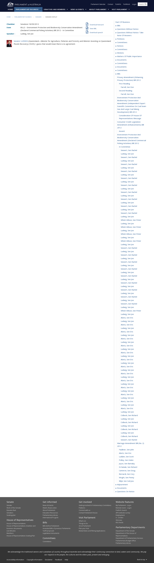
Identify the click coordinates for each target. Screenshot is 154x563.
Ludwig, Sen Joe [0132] (127, 230)
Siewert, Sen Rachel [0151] (129, 297)
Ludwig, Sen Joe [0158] (127, 321)
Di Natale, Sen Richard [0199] (128, 467)
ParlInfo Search (121, 510)
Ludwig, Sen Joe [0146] (127, 279)
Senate (9, 505)
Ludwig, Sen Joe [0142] (127, 265)
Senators (10, 513)
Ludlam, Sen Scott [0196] (126, 456)
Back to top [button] (142, 560)
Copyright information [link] (34, 560)
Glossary (119, 520)
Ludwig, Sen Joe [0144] (127, 272)
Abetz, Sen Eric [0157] (127, 318)
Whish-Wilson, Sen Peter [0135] (131, 241)
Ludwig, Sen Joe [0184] (127, 412)
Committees (47, 542)
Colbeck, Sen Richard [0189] (129, 429)
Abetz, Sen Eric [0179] (127, 394)
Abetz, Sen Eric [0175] (127, 380)
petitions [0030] (121, 39)
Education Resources (50, 513)
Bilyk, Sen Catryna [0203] (126, 481)
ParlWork (126, 4)
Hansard (38, 17)
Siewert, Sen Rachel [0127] (129, 213)
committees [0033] (122, 42)
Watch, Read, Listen (50, 508)
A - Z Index (119, 518)
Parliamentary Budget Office (126, 541)
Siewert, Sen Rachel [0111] (129, 157)
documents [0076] (122, 60)
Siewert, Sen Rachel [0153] (129, 304)
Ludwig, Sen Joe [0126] (127, 209)
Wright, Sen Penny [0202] (126, 477)
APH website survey (123, 513)
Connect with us (84, 510)
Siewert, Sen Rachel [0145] (129, 276)
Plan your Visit (84, 528)
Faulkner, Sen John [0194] (126, 449)
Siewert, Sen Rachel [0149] (129, 290)
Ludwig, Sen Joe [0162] (127, 335)
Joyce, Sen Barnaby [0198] (127, 463)
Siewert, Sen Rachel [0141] (129, 262)
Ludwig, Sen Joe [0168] (127, 356)
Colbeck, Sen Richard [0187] (129, 422)
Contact (110, 4)
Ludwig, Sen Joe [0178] (127, 391)
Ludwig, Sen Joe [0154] (127, 307)
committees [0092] (122, 70)
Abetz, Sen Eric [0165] (127, 345)
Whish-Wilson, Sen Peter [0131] (131, 227)
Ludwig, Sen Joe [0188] (127, 426)
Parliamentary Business (27, 9)
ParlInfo (118, 4)
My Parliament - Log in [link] (123, 505)
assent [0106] (122, 131)
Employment (120, 515)
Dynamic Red (11, 510)
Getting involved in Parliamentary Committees (95, 505)
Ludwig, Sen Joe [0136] (127, 244)
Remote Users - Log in (124, 508)
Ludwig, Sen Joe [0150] (127, 293)
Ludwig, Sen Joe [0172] (127, 370)
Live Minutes (11, 531)
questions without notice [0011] (127, 29)
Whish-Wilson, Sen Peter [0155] (131, 311)
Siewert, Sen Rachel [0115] (129, 171)
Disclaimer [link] (48, 560)
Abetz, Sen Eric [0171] (127, 366)
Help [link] (66, 560)
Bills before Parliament (51, 526)
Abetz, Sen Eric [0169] (127, 359)
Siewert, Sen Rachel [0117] (129, 178)
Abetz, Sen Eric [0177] (127, 387)
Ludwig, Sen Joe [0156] (127, 314)
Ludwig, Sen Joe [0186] (127, 419)
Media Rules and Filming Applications (92, 531)
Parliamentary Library (50, 515)
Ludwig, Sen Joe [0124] (127, 202)
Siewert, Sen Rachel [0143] (129, 269)
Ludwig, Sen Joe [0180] (127, 398)
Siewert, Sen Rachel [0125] (129, 206)
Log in (134, 4)
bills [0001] (118, 25)
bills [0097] (118, 74)
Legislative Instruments (51, 533)
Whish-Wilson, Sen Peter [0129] (131, 220)
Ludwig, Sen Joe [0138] (127, 251)
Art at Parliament (85, 526)
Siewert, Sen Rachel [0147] (129, 283)
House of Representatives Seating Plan (21, 536)
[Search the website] (142, 4)
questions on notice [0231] (125, 491)
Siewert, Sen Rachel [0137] (129, 248)
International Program (50, 518)
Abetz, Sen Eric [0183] (127, 408)
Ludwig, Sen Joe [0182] (127, 405)
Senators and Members (54, 9)
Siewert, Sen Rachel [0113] (129, 164)
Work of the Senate (14, 508)
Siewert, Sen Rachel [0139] (129, 255)
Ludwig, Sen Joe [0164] (127, 342)
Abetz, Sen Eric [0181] (127, 401)
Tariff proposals (48, 531)
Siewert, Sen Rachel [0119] (129, 185)
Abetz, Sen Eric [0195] (125, 453)
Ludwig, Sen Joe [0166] (127, 349)
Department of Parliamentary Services (129, 538)
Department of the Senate (125, 531)
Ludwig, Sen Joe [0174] (127, 377)
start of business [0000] (122, 22)
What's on (82, 521)
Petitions (82, 508)
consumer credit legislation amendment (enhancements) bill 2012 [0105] (130, 125)
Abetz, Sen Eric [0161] (127, 332)
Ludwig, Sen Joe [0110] (127, 154)
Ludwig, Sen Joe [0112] (127, 161)
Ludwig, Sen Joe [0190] (127, 433)
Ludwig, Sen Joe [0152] (127, 300)
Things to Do (83, 523)
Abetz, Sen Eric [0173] (127, 373)
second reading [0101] (125, 90)
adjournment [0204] (122, 484)
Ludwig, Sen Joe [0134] (127, 237)
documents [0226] (122, 488)
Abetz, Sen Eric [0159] (127, 325)
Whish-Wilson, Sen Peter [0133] (131, 234)
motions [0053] (120, 53)
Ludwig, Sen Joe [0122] (127, 195)
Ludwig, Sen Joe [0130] (127, 223)
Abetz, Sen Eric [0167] (127, 352)
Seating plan (11, 515)
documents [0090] (122, 67)
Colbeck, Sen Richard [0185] (129, 415)
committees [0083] (122, 63)
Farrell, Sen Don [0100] (127, 87)
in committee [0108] (124, 147)
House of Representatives (16, 523)
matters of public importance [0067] (129, 56)
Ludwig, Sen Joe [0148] (127, 286)
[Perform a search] (145, 4)
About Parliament (97, 9)
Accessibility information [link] (15, 560)
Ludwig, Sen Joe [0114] (127, 168)
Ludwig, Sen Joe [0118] (127, 182)
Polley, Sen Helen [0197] (126, 460)
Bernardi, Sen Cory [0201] (126, 474)
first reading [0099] (124, 84)
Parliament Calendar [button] (98, 4)
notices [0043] (120, 46)
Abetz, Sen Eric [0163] (127, 338)
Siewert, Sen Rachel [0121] (129, 192)
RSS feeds (119, 523)
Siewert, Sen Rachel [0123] (129, 199)
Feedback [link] (58, 560)
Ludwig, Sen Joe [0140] (127, 258)
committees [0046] (122, 49)
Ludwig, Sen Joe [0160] (127, 328)
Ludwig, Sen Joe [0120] (127, 189)
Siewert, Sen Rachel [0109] (129, 150)
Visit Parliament (119, 9)
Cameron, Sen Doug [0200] (127, 470)
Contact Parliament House (88, 513)
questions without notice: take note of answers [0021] (130, 34)
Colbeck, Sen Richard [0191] (129, 436)
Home (10, 9)
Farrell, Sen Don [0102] (127, 94)
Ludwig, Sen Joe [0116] (127, 175)
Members (10, 533)
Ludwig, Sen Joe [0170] (127, 363)
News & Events (77, 9)
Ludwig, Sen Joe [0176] (127, 384)
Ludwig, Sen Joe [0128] (127, 216)
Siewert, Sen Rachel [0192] (129, 440)
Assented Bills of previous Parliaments (57, 528)
